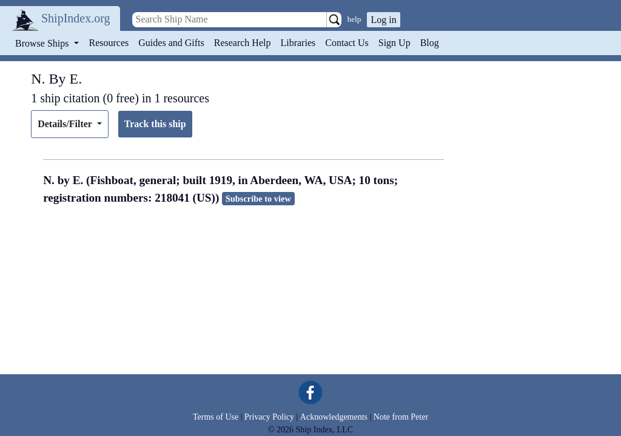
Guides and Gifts (171, 43)
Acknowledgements (334, 416)
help (354, 19)
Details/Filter (66, 124)
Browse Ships (43, 43)
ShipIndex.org (75, 18)
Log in (383, 20)
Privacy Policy (269, 416)
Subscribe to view (258, 198)
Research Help (242, 43)
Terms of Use (215, 416)
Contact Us (347, 43)
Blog (429, 43)
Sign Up (394, 43)
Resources (109, 43)
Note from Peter (401, 416)
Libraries (297, 43)
